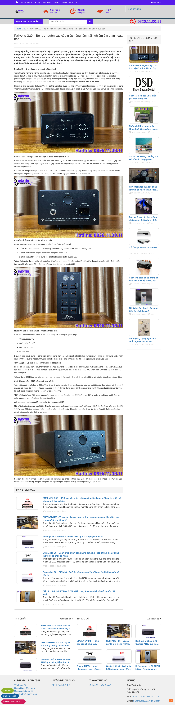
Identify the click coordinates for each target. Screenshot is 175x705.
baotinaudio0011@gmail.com (146, 701)
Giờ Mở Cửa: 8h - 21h (69, 2)
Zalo (7, 690)
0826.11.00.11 (149, 21)
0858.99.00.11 (152, 696)
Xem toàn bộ (66, 619)
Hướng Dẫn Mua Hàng (42, 2)
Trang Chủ (21, 29)
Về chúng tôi (20, 685)
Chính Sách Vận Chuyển (100, 685)
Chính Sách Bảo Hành (24, 688)
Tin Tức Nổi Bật (26, 2)
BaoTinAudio (134, 9)
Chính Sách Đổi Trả (61, 685)
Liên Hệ (56, 2)
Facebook (10, 696)
